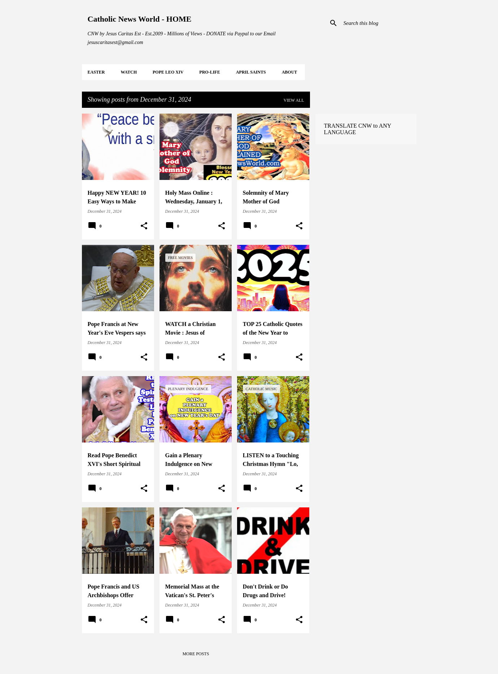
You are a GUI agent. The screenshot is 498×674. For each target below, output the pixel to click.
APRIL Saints (251, 72)
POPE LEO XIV (168, 72)
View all (294, 100)
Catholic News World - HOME (140, 18)
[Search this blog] (378, 23)
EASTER (96, 72)
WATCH (129, 72)
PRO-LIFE (209, 72)
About (289, 72)
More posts (196, 653)
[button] (144, 226)
